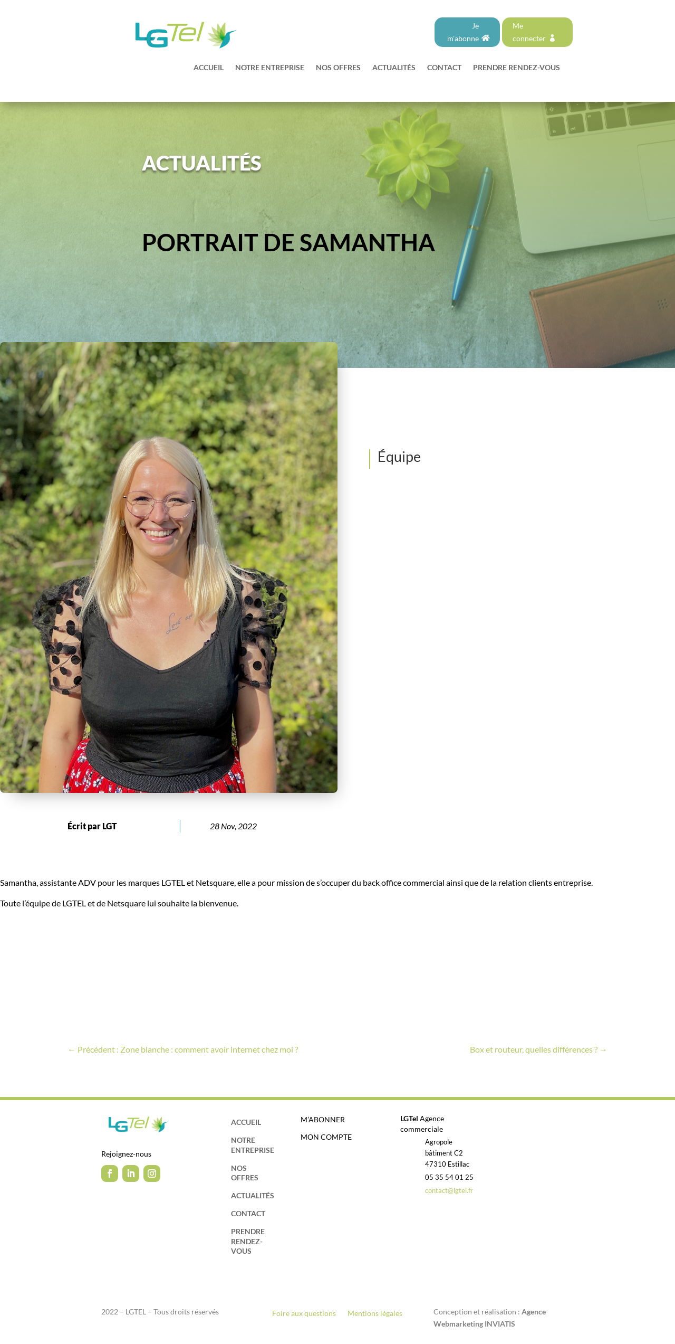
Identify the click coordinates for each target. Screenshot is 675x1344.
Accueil (209, 68)
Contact (444, 68)
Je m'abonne (463, 32)
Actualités (394, 68)
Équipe (399, 456)
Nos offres (338, 68)
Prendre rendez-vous (516, 68)
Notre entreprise (269, 68)
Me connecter (529, 32)
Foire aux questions (304, 1314)
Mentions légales (375, 1314)
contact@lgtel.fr (449, 1190)
